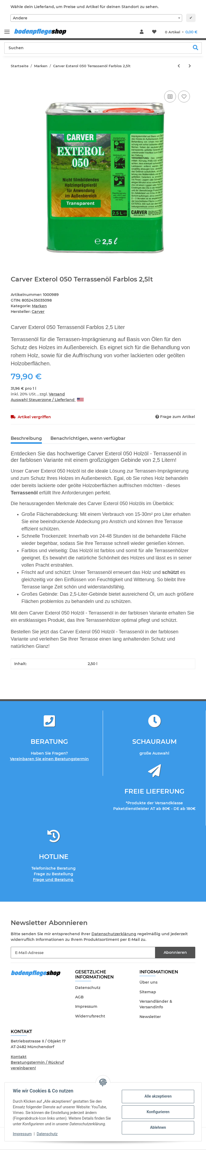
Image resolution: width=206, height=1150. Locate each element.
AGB (79, 997)
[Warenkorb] (181, 32)
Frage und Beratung (53, 879)
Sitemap (147, 992)
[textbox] (96, 18)
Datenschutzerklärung (113, 933)
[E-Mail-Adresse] (83, 952)
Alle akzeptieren (157, 1096)
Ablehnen (157, 1127)
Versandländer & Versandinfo (155, 1004)
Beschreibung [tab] (26, 438)
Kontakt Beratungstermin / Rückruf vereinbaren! (37, 1062)
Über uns (148, 982)
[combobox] (96, 18)
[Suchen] (97, 48)
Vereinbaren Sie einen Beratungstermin (49, 758)
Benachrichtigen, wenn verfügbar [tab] (88, 438)
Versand (57, 394)
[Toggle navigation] (7, 29)
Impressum (86, 1006)
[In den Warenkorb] (15, 83)
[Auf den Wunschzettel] (184, 96)
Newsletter (150, 1016)
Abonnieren (175, 952)
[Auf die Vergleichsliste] (170, 96)
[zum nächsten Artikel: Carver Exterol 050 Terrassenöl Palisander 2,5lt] (189, 66)
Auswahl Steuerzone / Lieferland (47, 399)
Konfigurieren (157, 1112)
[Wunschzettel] (154, 32)
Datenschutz (87, 987)
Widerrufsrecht (90, 1016)
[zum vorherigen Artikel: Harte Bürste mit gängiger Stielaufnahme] (178, 66)
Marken (39, 305)
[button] (141, 32)
